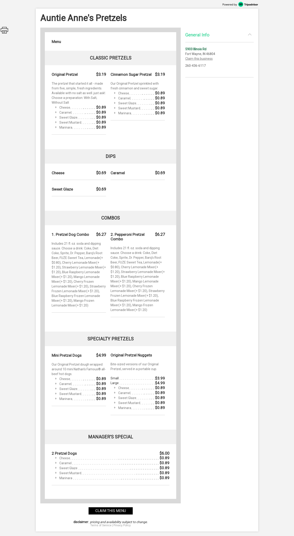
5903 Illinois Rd (195, 49)
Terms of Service (100, 525)
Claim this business (199, 58)
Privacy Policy (122, 525)
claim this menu (110, 511)
